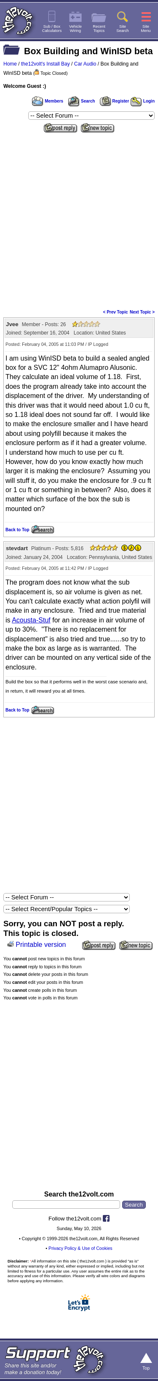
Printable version (41, 944)
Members (47, 101)
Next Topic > (142, 312)
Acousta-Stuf (31, 620)
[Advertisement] (79, 218)
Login (143, 101)
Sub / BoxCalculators (52, 28)
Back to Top (17, 529)
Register (114, 101)
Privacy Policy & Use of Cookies (80, 1248)
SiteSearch (122, 28)
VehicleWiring (75, 28)
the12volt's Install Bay (45, 64)
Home (10, 64)
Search (81, 101)
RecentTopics (99, 28)
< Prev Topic (115, 312)
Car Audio (85, 64)
